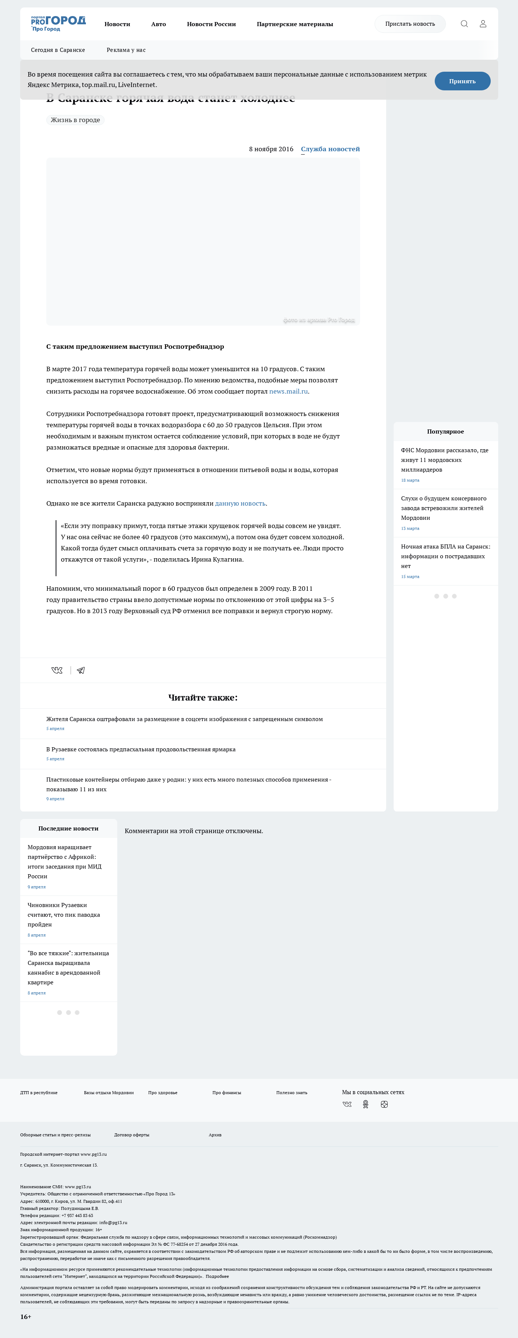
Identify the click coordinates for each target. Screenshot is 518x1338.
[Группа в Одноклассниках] (365, 1104)
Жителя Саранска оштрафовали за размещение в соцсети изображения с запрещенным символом (203, 724)
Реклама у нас (126, 49)
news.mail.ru (288, 391)
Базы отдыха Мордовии (109, 1092)
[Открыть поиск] (464, 23)
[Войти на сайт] (483, 23)
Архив (215, 1134)
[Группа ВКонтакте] (347, 1104)
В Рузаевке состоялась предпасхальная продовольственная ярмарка (203, 754)
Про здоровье (162, 1092)
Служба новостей (330, 149)
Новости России (211, 24)
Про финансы (227, 1092)
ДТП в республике (39, 1092)
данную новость (240, 503)
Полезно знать (291, 1092)
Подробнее (217, 1276)
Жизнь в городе (75, 119)
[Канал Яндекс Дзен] (384, 1104)
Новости (117, 24)
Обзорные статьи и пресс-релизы (55, 1134)
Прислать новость (410, 23)
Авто (158, 24)
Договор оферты (131, 1134)
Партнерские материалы (295, 24)
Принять (462, 81)
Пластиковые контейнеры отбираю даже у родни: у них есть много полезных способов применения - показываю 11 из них (203, 790)
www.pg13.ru (94, 1154)
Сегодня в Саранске (58, 49)
